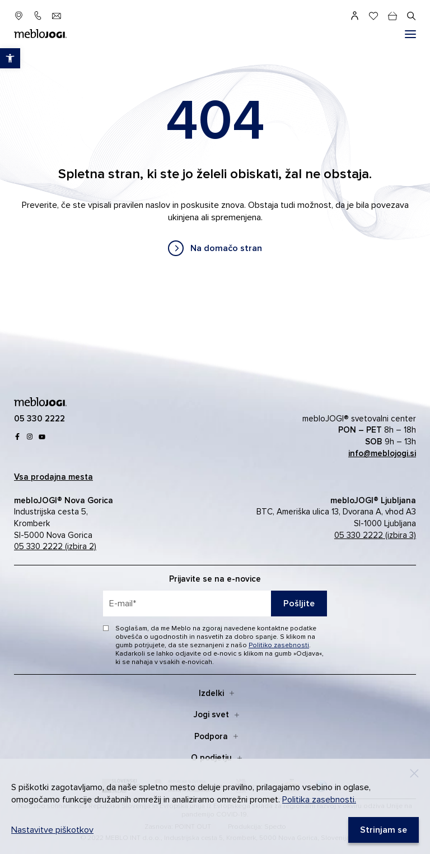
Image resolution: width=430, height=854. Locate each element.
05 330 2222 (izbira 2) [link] (55, 546)
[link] (215, 248)
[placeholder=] (215, 603)
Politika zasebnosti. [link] (319, 799)
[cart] (392, 15)
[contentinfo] (215, 174)
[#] (410, 34)
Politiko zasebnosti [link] (279, 645)
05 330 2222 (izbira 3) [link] (375, 535)
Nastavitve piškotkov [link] (52, 830)
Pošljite (299, 603)
